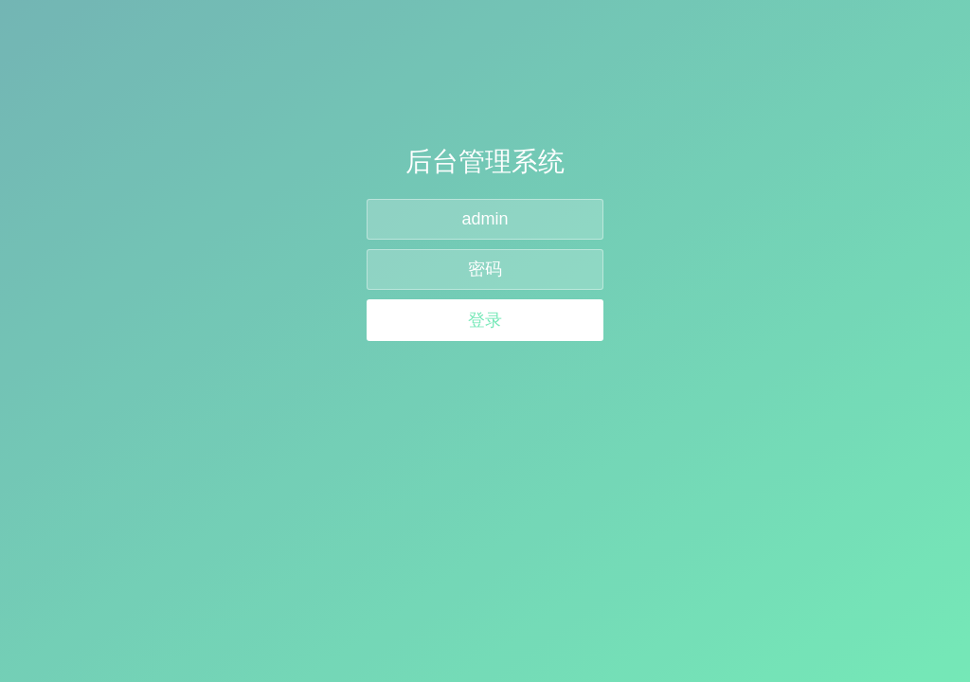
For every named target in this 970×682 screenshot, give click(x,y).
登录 (485, 320)
